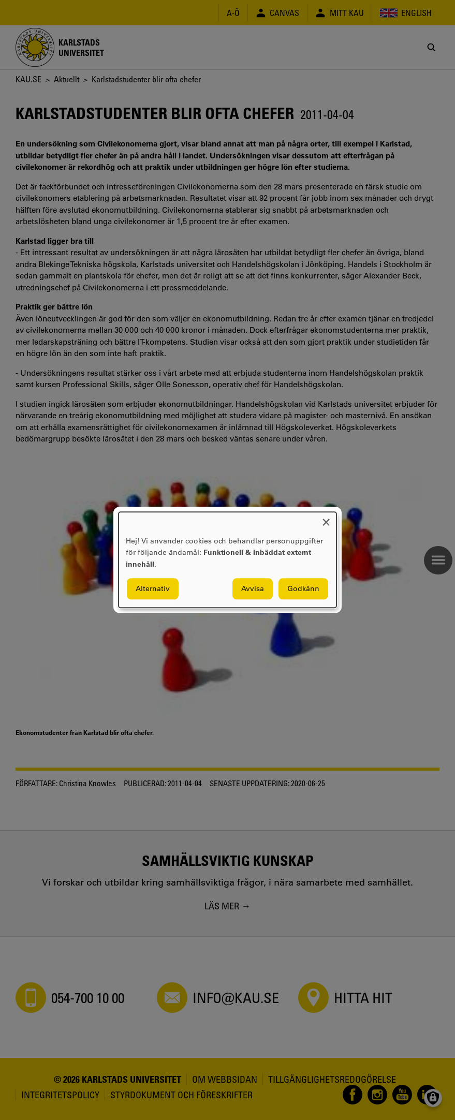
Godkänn (303, 589)
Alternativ (153, 589)
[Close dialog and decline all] (326, 518)
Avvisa (252, 589)
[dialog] (227, 560)
